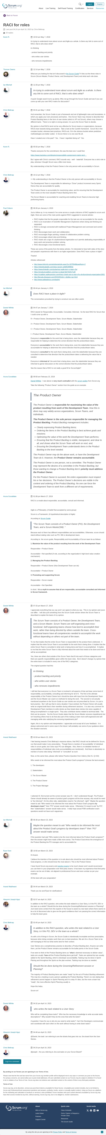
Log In (90, 4)
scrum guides (83, 381)
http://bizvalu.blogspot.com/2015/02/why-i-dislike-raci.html (56, 277)
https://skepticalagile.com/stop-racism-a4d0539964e (53, 267)
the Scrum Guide (72, 74)
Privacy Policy (57, 1132)
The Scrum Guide (67, 1122)
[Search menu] (81, 4)
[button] (41, 8)
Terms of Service (71, 1132)
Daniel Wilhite (8, 308)
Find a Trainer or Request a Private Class (70, 1114)
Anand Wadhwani (10, 737)
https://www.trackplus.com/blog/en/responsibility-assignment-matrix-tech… (59, 155)
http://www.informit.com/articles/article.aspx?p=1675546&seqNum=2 (60, 264)
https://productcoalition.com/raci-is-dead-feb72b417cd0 (55, 272)
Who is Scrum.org (41, 1110)
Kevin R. (6, 37)
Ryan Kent (7, 851)
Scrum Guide (46, 518)
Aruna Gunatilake (9, 377)
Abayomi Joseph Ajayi (11, 899)
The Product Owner (47, 395)
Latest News (39, 1113)
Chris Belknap (8, 110)
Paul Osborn (8, 208)
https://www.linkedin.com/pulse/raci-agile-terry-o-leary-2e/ (55, 269)
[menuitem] (80, 4)
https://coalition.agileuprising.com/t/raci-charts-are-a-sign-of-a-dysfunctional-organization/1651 (69, 274)
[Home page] (12, 6)
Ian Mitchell (7, 85)
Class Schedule (66, 1110)
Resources (64, 1118)
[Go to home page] (17, 1108)
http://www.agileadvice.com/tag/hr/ (47, 280)
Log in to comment (12, 1061)
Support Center (40, 1119)
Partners (38, 1116)
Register (99, 4)
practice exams (63, 866)
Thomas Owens (9, 69)
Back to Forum (10, 15)
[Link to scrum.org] (88, 1110)
